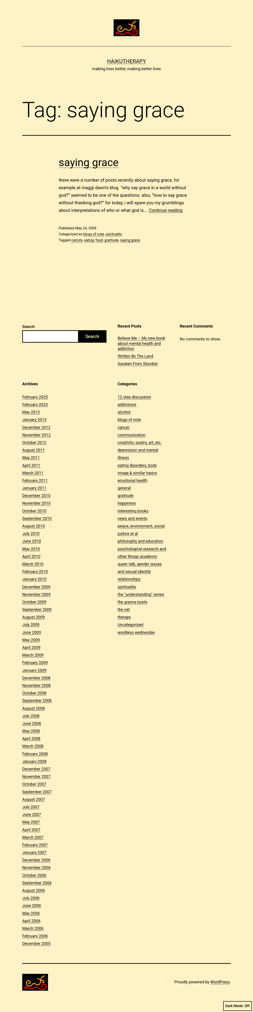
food (99, 240)
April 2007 (31, 829)
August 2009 (33, 617)
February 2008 (35, 754)
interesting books (133, 511)
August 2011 (33, 450)
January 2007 (34, 852)
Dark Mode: (237, 1006)
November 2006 (36, 867)
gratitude (111, 240)
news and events (132, 518)
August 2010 (33, 526)
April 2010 (31, 556)
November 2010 (36, 503)
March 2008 (33, 746)
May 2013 (31, 412)
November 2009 (36, 594)
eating (89, 240)
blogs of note (93, 234)
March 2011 (33, 473)
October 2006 (34, 875)
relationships (129, 579)
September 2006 (37, 883)
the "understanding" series (141, 594)
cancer (124, 427)
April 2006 (31, 921)
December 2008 (36, 678)
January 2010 (34, 579)
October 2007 (34, 784)
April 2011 (31, 465)
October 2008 (34, 693)
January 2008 (34, 761)
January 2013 (34, 419)
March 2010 (33, 564)
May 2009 (31, 640)
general (124, 488)
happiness (127, 503)
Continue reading (166, 210)
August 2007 (33, 799)
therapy (124, 617)
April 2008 (31, 738)
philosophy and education (140, 541)
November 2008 (36, 685)
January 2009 (34, 670)
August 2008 (33, 708)
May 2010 (31, 549)
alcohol (124, 412)
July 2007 (31, 807)
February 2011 (35, 480)
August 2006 (33, 890)
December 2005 (36, 943)
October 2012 (34, 442)
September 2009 (37, 609)
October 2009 (34, 602)
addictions (127, 404)
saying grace (88, 162)
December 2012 (36, 427)
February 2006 (35, 936)
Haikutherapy (126, 61)
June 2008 (31, 723)
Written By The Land (135, 356)
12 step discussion (134, 397)
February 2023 (35, 404)
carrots (76, 240)
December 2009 (36, 587)
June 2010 (31, 541)
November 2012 (36, 435)
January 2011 (34, 488)
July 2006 (31, 898)
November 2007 (36, 776)
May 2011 (31, 457)
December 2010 (36, 495)
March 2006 (33, 928)
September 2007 (37, 791)
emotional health (132, 480)
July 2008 (31, 716)
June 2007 (31, 814)
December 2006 (36, 860)
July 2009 (31, 624)
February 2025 (35, 397)
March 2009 (33, 655)
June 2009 (31, 632)
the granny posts (132, 602)
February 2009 (35, 662)
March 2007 (33, 837)
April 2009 (31, 647)
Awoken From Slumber (138, 363)
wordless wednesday (136, 632)
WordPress (220, 982)
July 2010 (31, 533)
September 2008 (37, 700)
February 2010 (35, 571)
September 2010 (37, 518)
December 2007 (36, 769)
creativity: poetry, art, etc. (140, 442)
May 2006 (31, 913)
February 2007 (35, 845)
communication (131, 435)
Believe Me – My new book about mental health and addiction (141, 343)
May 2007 (31, 822)
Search (28, 326)
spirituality (114, 234)
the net (124, 609)
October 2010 (34, 511)
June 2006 (31, 905)
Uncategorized (130, 624)
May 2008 (31, 731)
